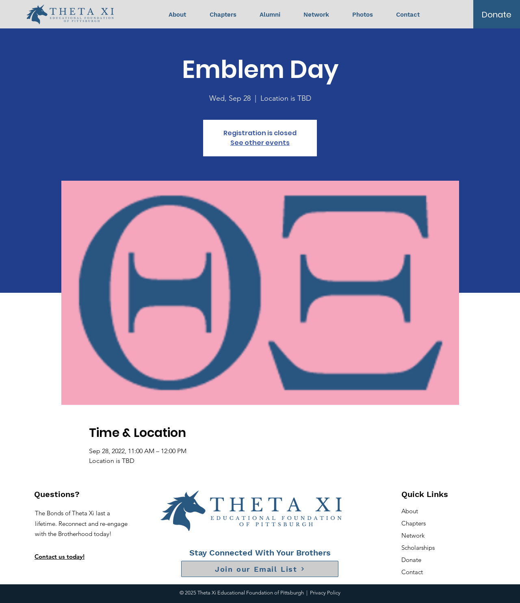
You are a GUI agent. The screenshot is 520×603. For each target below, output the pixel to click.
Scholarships (418, 547)
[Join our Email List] (259, 569)
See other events (260, 142)
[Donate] (496, 14)
